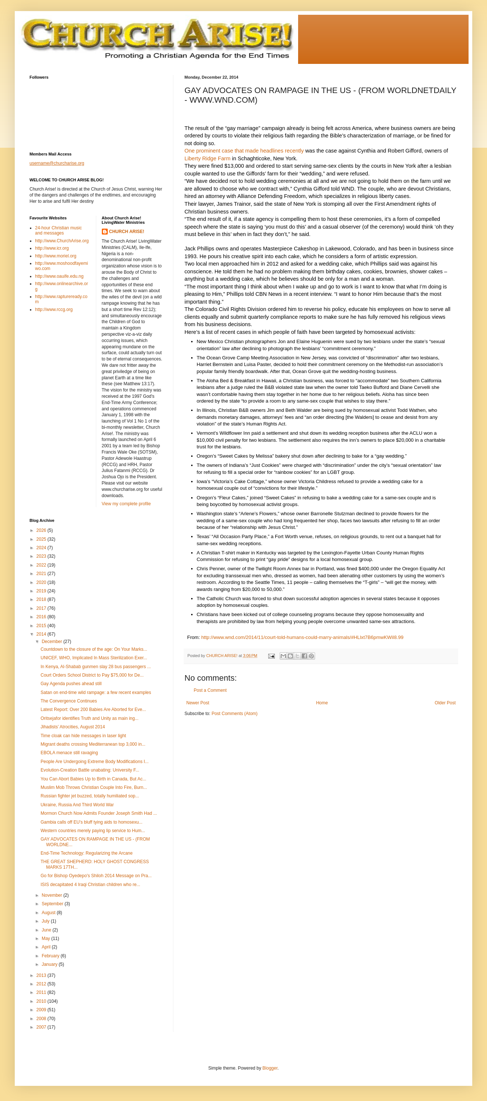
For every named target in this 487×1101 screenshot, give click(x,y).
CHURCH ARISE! (127, 231)
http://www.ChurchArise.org (62, 240)
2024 (42, 547)
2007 (42, 1027)
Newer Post (197, 702)
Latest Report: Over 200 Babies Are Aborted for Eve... (93, 709)
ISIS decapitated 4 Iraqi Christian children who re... (90, 884)
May (46, 938)
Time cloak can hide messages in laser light (83, 735)
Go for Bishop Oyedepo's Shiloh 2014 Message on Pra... (96, 875)
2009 (42, 1009)
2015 (42, 625)
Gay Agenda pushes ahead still (71, 683)
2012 (42, 984)
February (51, 955)
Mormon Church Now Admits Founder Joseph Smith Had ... (99, 813)
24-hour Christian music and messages (58, 230)
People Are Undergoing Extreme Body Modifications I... (95, 761)
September (53, 903)
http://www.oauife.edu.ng (59, 276)
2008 (42, 1018)
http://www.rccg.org (54, 309)
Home (322, 702)
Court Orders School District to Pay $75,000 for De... (92, 675)
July (46, 921)
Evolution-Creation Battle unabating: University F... (90, 770)
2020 (42, 582)
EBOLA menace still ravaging (69, 752)
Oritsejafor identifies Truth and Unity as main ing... (89, 718)
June (47, 930)
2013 (42, 975)
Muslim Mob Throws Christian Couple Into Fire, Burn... (94, 787)
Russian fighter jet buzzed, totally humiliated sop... (90, 796)
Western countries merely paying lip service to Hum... (93, 830)
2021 (42, 573)
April (47, 947)
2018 (42, 599)
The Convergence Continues (69, 701)
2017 (42, 608)
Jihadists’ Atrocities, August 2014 (73, 726)
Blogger (269, 1068)
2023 (42, 556)
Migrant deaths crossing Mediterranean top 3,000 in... (93, 744)
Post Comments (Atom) (234, 713)
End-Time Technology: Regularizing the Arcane (86, 853)
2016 (42, 616)
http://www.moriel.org (55, 256)
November (52, 895)
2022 (42, 565)
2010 (42, 1001)
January (50, 964)
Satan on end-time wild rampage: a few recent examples (96, 692)
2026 (42, 530)
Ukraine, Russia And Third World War (77, 804)
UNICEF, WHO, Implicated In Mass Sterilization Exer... (94, 657)
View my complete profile (126, 503)
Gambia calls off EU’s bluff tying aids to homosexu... (91, 822)
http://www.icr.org (52, 248)
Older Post (445, 702)
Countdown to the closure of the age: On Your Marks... (94, 649)
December (52, 641)
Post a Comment (210, 690)
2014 (42, 634)
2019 (42, 591)
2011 (42, 992)
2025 (42, 539)
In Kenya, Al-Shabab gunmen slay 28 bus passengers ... (96, 666)
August (49, 912)
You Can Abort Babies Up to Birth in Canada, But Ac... (93, 779)
